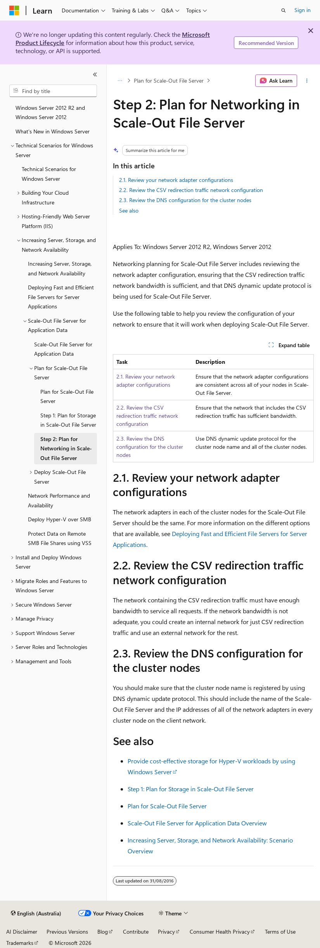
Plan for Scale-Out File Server (169, 80)
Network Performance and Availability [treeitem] (59, 500)
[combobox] (53, 91)
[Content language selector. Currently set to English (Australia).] (36, 913)
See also (128, 210)
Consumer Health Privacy (220, 931)
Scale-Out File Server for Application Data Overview (197, 823)
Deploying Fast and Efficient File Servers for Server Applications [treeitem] (61, 297)
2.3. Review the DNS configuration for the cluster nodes (185, 200)
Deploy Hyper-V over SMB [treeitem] (59, 519)
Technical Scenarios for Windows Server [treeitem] (49, 173)
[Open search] (283, 10)
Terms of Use (280, 931)
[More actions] (307, 80)
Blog (102, 931)
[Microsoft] (14, 10)
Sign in (302, 10)
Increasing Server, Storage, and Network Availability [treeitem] (60, 268)
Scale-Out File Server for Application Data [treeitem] (63, 349)
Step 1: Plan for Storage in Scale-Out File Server (191, 789)
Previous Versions (67, 931)
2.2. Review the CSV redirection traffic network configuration (191, 190)
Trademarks (19, 942)
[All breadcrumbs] (119, 80)
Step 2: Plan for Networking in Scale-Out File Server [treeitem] (66, 448)
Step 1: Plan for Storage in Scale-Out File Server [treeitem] (68, 420)
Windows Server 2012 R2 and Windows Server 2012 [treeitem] (50, 112)
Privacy (166, 931)
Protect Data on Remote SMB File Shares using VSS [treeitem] (60, 538)
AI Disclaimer (21, 931)
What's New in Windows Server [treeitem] (53, 131)
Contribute (136, 931)
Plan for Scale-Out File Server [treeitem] (66, 396)
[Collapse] (95, 74)
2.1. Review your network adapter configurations (176, 179)
